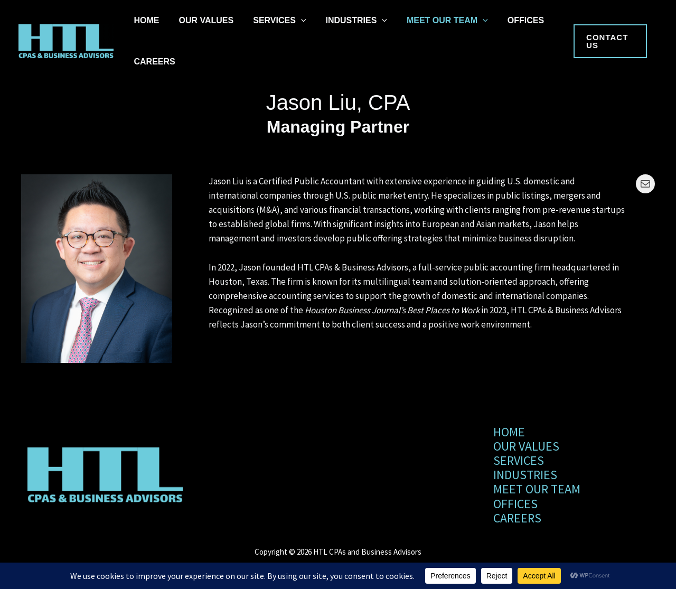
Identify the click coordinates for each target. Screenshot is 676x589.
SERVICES (267, 20)
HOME (144, 20)
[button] (608, 41)
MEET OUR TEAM (425, 20)
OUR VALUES (199, 20)
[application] (289, 20)
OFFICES (499, 20)
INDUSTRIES (340, 20)
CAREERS (152, 61)
